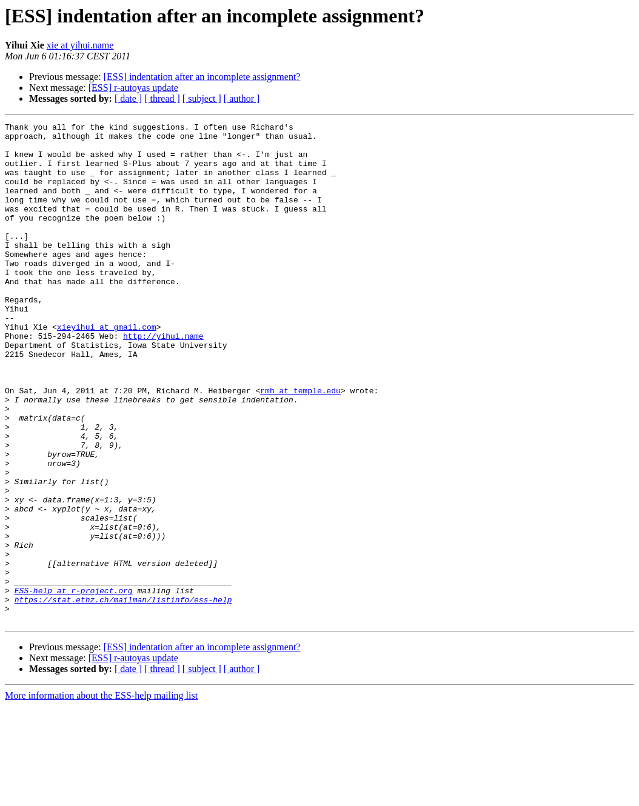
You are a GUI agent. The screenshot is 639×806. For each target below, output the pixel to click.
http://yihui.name (163, 379)
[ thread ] (162, 98)
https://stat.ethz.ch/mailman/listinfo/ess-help (123, 695)
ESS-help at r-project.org (74, 684)
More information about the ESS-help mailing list (101, 795)
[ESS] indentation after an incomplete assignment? (202, 77)
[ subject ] (201, 98)
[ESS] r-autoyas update (133, 87)
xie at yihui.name (80, 45)
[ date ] (128, 98)
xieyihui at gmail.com (106, 368)
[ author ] (242, 98)
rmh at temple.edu (300, 444)
